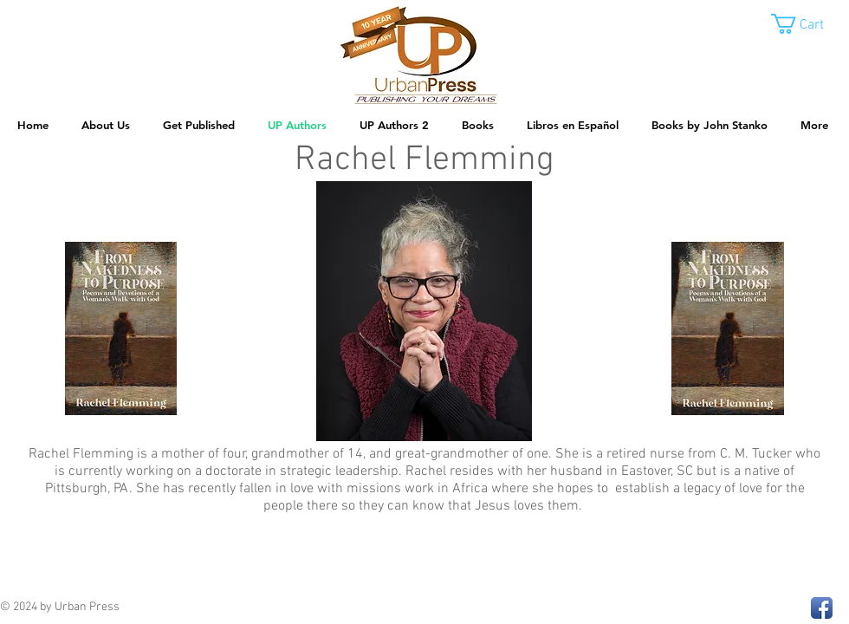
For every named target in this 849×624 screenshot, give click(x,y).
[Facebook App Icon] (822, 608)
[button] (810, 24)
